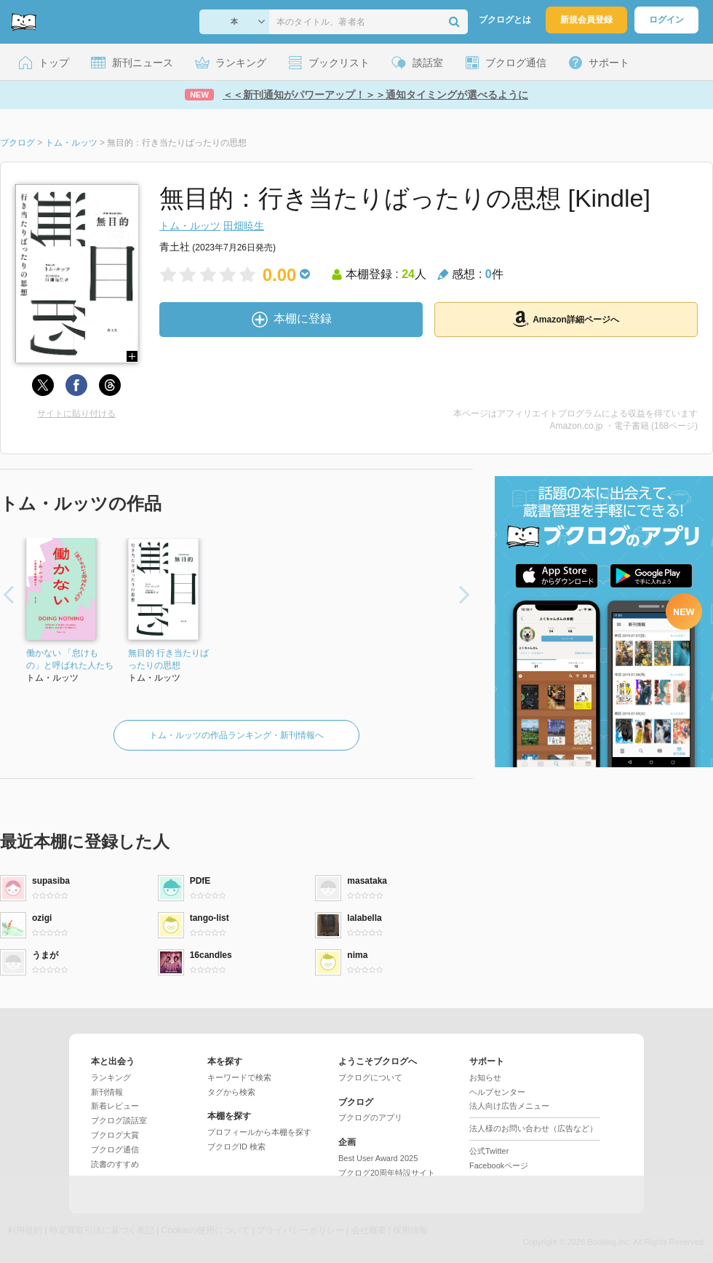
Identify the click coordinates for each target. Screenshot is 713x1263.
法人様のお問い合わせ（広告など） (533, 1128)
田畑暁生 (243, 225)
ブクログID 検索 (236, 1146)
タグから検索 (231, 1092)
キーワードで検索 (239, 1077)
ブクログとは (505, 20)
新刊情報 (107, 1092)
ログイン (666, 20)
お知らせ (485, 1077)
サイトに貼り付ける (76, 413)
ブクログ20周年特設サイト (386, 1172)
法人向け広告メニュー (509, 1105)
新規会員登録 (586, 20)
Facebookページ (498, 1165)
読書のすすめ (115, 1164)
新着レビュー (115, 1105)
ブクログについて (370, 1077)
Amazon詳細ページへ (566, 319)
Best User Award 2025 (378, 1158)
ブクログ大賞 (115, 1135)
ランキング (111, 1077)
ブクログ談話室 (119, 1120)
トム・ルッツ (189, 225)
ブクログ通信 (115, 1149)
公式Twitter (489, 1151)
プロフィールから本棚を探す (259, 1132)
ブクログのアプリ (370, 1117)
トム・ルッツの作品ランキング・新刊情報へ (236, 735)
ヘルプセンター (497, 1092)
